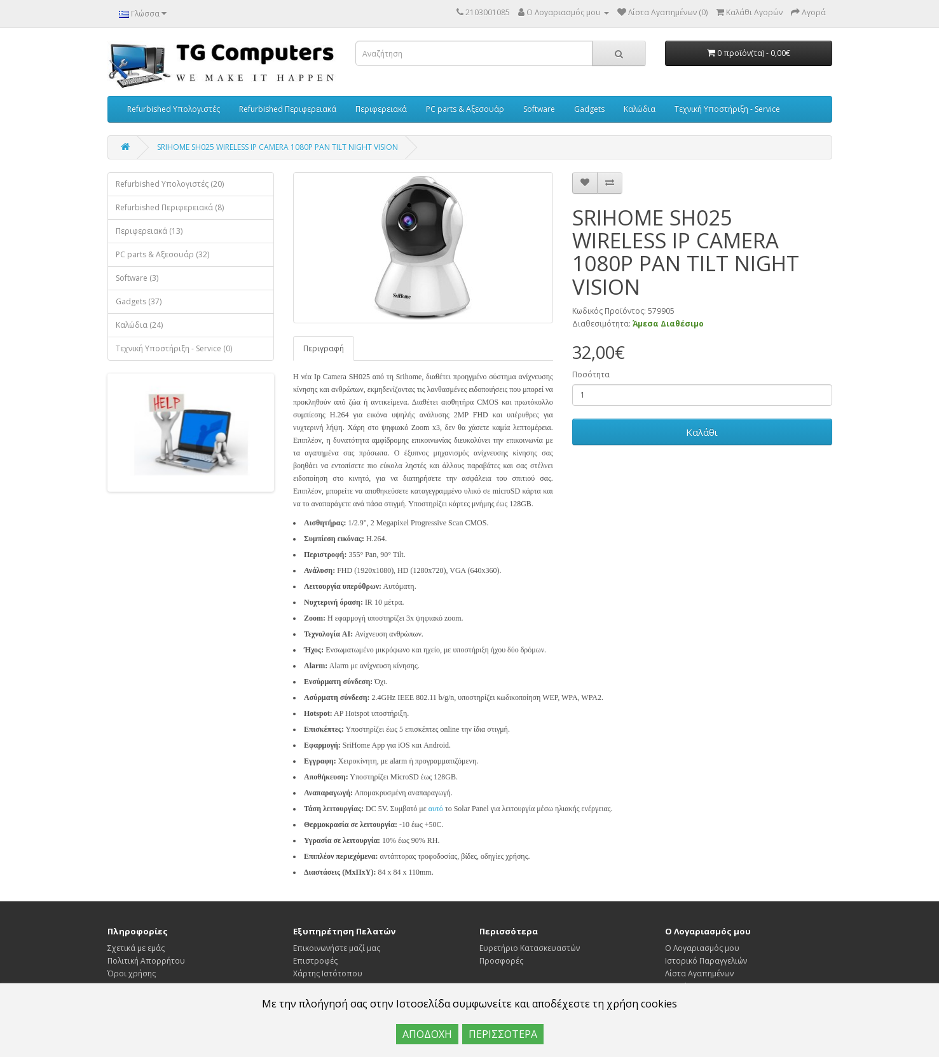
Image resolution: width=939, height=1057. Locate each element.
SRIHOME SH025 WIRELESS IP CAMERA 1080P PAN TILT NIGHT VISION (277, 147)
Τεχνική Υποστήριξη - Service (727, 109)
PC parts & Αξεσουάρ (465, 109)
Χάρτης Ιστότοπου (327, 973)
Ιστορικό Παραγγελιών (706, 960)
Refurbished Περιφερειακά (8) (170, 207)
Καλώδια (639, 109)
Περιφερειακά (381, 109)
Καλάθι (702, 432)
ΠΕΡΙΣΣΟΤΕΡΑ (503, 1034)
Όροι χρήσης (131, 973)
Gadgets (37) (138, 301)
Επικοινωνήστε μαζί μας (336, 948)
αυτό (435, 808)
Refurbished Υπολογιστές (173, 109)
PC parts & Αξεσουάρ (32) (162, 254)
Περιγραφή (323, 348)
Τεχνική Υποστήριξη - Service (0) (174, 348)
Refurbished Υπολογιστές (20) (170, 183)
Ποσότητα (591, 374)
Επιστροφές (315, 960)
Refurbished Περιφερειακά (287, 109)
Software (539, 109)
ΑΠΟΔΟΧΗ (427, 1034)
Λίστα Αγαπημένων (699, 973)
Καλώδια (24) (139, 325)
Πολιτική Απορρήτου (146, 960)
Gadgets (589, 109)
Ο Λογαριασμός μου (702, 948)
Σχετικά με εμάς (136, 948)
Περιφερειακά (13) (149, 231)
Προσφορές (501, 960)
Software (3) (137, 278)
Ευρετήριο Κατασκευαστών (529, 948)
